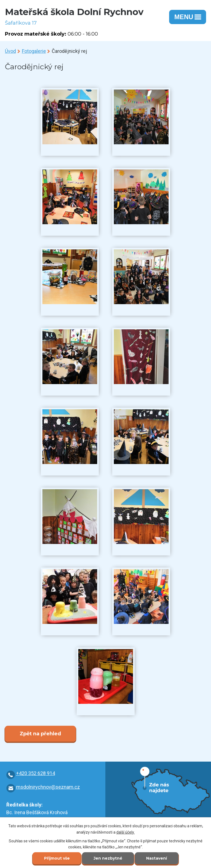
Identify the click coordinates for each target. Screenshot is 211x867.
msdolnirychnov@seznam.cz (48, 787)
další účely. (125, 832)
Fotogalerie (34, 51)
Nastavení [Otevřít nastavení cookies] (156, 858)
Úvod (10, 51)
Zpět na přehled (40, 734)
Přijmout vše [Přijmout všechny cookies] (57, 858)
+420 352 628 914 (35, 773)
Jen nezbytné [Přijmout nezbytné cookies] (108, 858)
